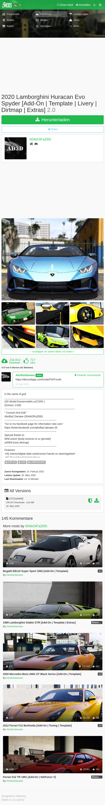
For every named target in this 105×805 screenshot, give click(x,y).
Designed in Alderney (13, 796)
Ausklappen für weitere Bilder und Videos (52, 351)
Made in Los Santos (13, 799)
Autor (39, 375)
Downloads (14, 363)
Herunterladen (52, 119)
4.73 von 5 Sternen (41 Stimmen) (17, 368)
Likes (32, 363)
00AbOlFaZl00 (40, 139)
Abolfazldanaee (25, 375)
